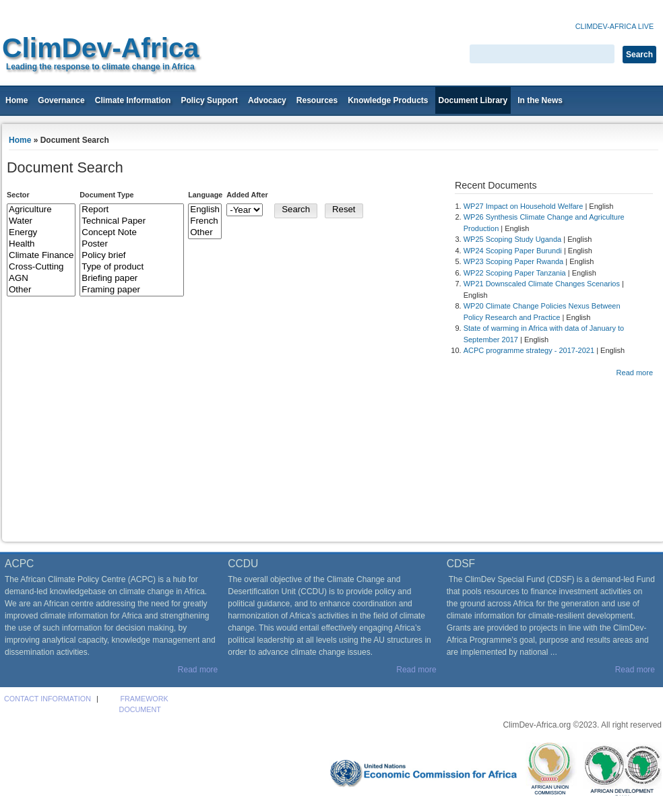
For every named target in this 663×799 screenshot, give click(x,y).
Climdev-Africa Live (614, 26)
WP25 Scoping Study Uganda (513, 239)
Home (16, 100)
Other (41, 290)
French (205, 221)
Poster (131, 244)
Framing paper (131, 290)
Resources (317, 100)
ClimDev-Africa (100, 47)
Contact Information (47, 699)
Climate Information (133, 100)
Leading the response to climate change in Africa (100, 66)
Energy (41, 232)
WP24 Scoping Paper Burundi (513, 251)
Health (41, 244)
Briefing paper (131, 278)
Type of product (131, 267)
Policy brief (131, 255)
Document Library (473, 100)
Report (131, 210)
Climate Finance (41, 255)
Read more (635, 373)
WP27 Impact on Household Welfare (523, 206)
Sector (18, 195)
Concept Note (131, 232)
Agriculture (41, 210)
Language (205, 195)
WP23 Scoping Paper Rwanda (514, 261)
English (205, 210)
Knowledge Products (388, 100)
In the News (540, 100)
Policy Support (209, 100)
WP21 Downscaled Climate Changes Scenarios (542, 284)
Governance (61, 100)
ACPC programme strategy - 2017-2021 (529, 350)
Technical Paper (131, 221)
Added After (246, 195)
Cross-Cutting (41, 267)
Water (41, 221)
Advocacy (267, 100)
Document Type (106, 195)
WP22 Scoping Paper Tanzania (515, 273)
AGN (41, 278)
